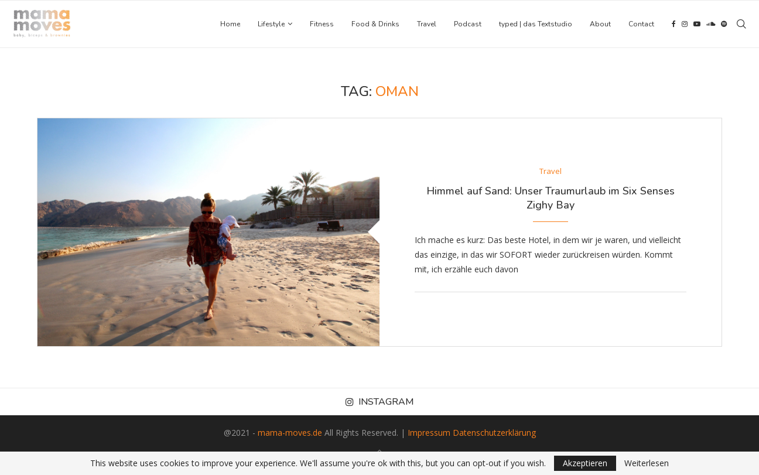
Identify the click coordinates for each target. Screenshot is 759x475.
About (600, 24)
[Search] (741, 24)
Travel (426, 24)
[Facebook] (674, 24)
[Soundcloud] (710, 24)
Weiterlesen (646, 463)
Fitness (322, 24)
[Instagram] (685, 24)
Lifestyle (271, 24)
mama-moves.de (290, 432)
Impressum (429, 432)
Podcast (467, 24)
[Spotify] (724, 24)
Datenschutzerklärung (494, 432)
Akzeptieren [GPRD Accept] (585, 463)
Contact (641, 24)
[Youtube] (696, 24)
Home (230, 24)
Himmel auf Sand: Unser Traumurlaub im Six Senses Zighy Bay (550, 198)
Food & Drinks (375, 24)
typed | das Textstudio (535, 24)
